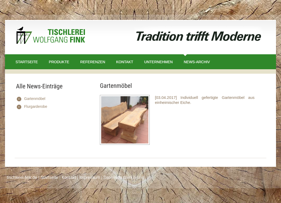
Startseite (26, 62)
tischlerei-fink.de (22, 177)
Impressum (89, 177)
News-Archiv (197, 62)
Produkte (59, 62)
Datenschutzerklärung (124, 177)
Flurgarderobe (35, 106)
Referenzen (92, 62)
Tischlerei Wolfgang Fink (50, 36)
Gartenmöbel (34, 99)
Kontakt (124, 62)
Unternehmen (158, 62)
